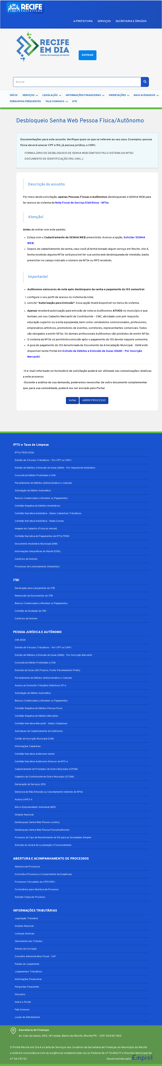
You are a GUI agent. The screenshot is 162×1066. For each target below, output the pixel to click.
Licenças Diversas (24, 933)
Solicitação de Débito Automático (33, 490)
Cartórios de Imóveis (26, 559)
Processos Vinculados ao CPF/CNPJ (35, 882)
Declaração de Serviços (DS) (30, 784)
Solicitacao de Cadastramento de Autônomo (39, 731)
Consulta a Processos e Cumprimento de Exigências (43, 874)
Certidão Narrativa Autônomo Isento (35, 754)
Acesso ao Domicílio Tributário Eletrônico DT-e (40, 685)
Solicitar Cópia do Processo (30, 897)
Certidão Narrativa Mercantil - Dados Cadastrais (41, 723)
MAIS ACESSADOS (146, 95)
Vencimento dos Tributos (28, 941)
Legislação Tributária (26, 918)
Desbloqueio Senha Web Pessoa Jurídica (37, 822)
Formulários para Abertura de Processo (37, 889)
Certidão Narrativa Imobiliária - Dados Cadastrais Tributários (48, 513)
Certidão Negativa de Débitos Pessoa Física (38, 708)
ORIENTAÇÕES (119, 95)
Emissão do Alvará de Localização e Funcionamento (43, 845)
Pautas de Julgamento (27, 964)
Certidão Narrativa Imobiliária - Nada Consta (39, 521)
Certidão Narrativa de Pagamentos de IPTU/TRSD (42, 536)
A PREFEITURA (83, 21)
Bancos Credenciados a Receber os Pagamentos (41, 498)
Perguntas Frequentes (27, 987)
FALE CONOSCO (57, 101)
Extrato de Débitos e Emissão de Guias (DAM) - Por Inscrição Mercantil (53, 655)
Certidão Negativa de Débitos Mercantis (36, 716)
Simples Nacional (24, 815)
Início (14, 95)
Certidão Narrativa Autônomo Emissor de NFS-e (41, 761)
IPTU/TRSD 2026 (24, 452)
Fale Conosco (22, 1009)
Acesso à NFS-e (23, 799)
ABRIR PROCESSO (94, 400)
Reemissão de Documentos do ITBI (34, 596)
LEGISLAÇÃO (51, 95)
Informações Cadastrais (28, 746)
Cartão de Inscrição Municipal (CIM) (34, 739)
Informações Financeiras (28, 979)
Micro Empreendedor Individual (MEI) (35, 807)
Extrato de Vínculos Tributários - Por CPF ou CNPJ (43, 460)
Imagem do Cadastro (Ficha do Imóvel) (36, 528)
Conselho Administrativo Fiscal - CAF (35, 956)
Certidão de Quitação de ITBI (30, 611)
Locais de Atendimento (27, 1017)
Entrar (87, 55)
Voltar (72, 400)
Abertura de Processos (27, 867)
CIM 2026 (20, 640)
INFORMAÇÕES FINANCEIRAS (85, 95)
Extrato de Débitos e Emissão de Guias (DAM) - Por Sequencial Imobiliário (55, 468)
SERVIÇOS (104, 21)
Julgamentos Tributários (28, 971)
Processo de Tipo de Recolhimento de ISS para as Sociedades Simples (53, 837)
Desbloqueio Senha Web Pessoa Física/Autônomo (42, 830)
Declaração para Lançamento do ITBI (35, 588)
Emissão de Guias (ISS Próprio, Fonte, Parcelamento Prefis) (47, 670)
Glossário (20, 994)
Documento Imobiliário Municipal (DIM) (36, 544)
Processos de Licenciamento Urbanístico (37, 566)
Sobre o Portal (23, 1002)
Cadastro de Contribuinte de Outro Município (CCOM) (44, 777)
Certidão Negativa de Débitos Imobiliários (37, 506)
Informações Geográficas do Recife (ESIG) (37, 551)
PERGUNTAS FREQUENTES (25, 101)
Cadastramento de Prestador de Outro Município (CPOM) (46, 769)
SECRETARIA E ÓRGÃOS (131, 21)
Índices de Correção (26, 949)
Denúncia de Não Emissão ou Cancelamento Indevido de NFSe (49, 792)
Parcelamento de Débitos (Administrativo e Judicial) (43, 483)
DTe (74, 101)
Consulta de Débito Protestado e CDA (35, 475)
